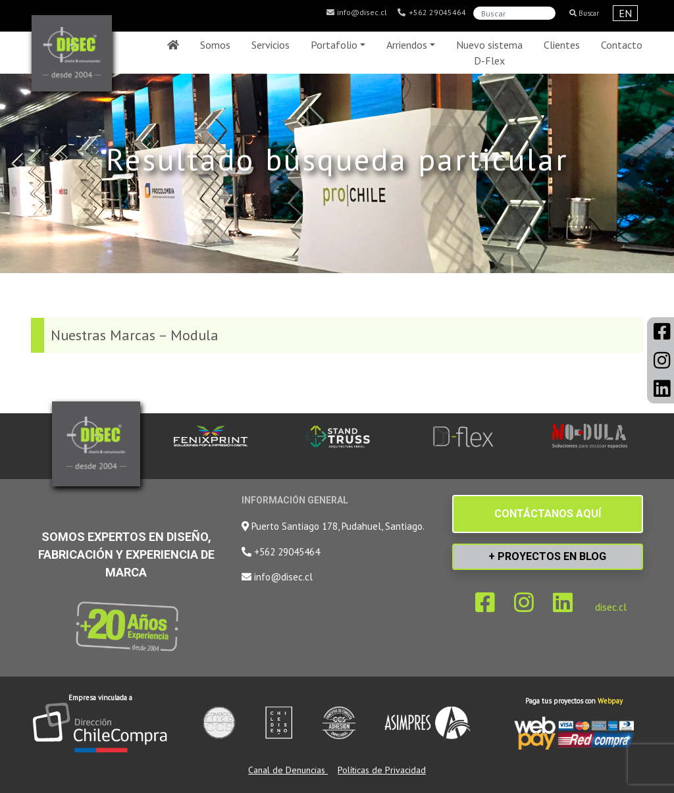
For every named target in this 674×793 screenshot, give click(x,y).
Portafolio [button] (334, 44)
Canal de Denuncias (288, 770)
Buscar (584, 13)
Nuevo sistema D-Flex (489, 52)
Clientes (562, 44)
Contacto (621, 44)
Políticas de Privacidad (382, 770)
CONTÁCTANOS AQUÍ (547, 513)
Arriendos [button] (406, 44)
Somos (215, 44)
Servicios (270, 44)
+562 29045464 (431, 12)
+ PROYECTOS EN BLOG (547, 556)
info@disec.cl (356, 12)
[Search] (514, 13)
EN (625, 13)
